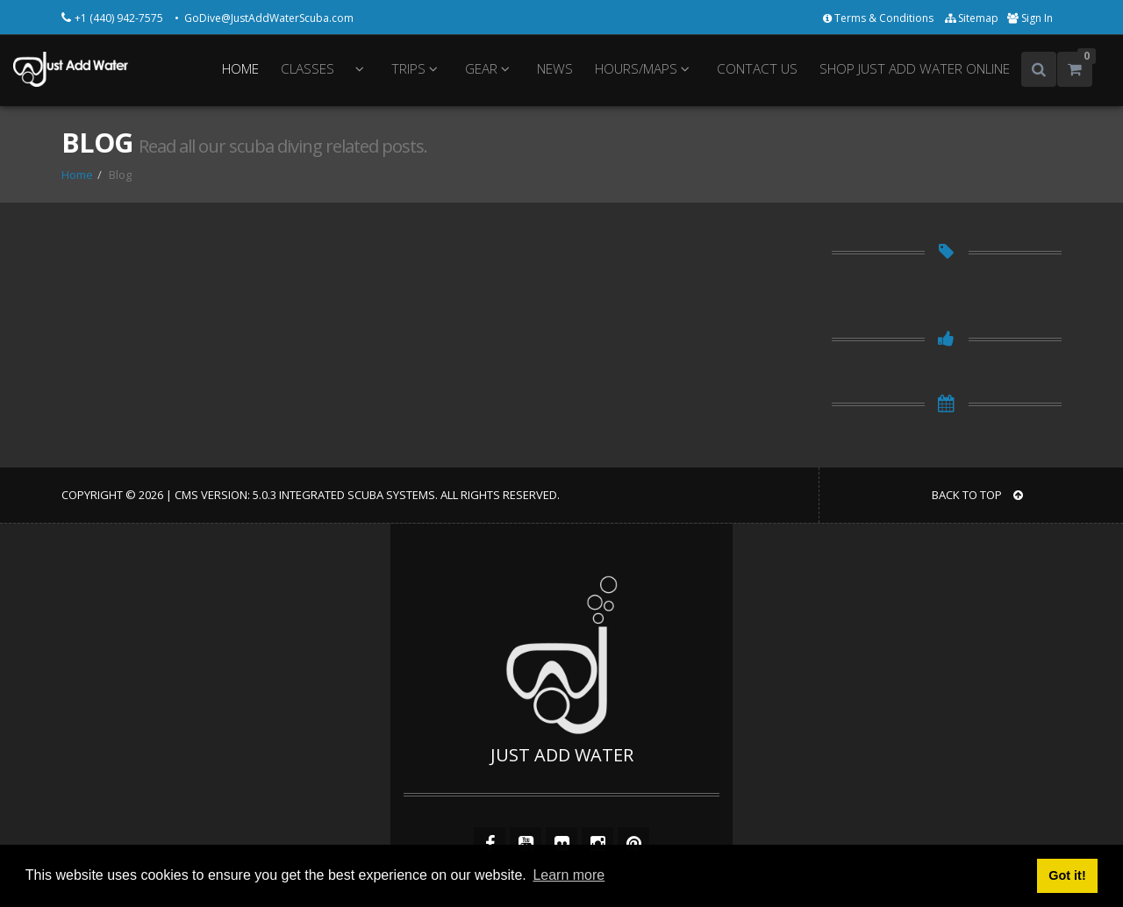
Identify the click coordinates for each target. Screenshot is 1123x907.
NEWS (555, 69)
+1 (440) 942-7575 (120, 18)
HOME (240, 69)
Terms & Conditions (879, 18)
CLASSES (307, 69)
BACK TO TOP (977, 495)
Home (77, 174)
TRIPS (417, 69)
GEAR (490, 69)
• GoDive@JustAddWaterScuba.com (264, 18)
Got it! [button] (1066, 875)
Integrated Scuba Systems (357, 495)
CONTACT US (757, 69)
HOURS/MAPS (645, 69)
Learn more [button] (568, 875)
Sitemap (971, 18)
